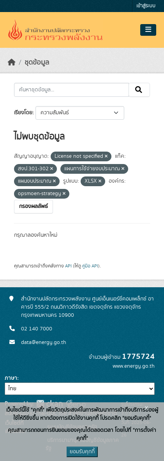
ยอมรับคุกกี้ (82, 452)
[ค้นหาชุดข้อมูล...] (71, 90)
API (68, 265)
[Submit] (139, 90)
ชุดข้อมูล (37, 63)
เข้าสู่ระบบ (145, 6)
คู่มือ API (90, 265)
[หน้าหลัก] (12, 63)
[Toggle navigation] (148, 30)
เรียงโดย (23, 113)
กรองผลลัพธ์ (33, 206)
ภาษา (11, 378)
